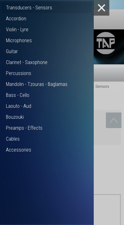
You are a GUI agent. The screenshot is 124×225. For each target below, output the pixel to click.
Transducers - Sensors (29, 8)
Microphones (19, 40)
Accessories (18, 150)
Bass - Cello (17, 95)
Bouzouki (15, 117)
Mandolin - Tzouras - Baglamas (36, 84)
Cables (13, 139)
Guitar (12, 51)
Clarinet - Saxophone (26, 62)
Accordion (16, 19)
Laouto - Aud (18, 106)
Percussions (18, 73)
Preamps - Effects (24, 128)
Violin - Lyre (17, 29)
